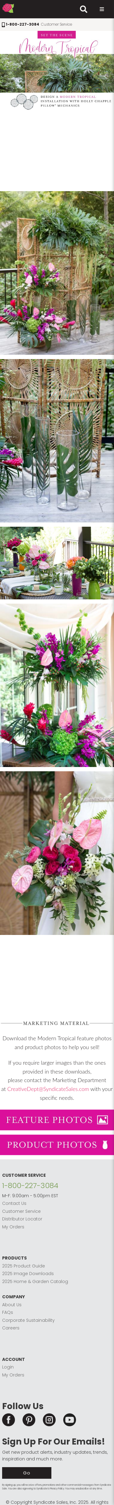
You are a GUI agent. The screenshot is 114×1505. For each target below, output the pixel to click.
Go (26, 1473)
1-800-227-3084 (30, 1185)
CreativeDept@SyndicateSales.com (48, 1088)
